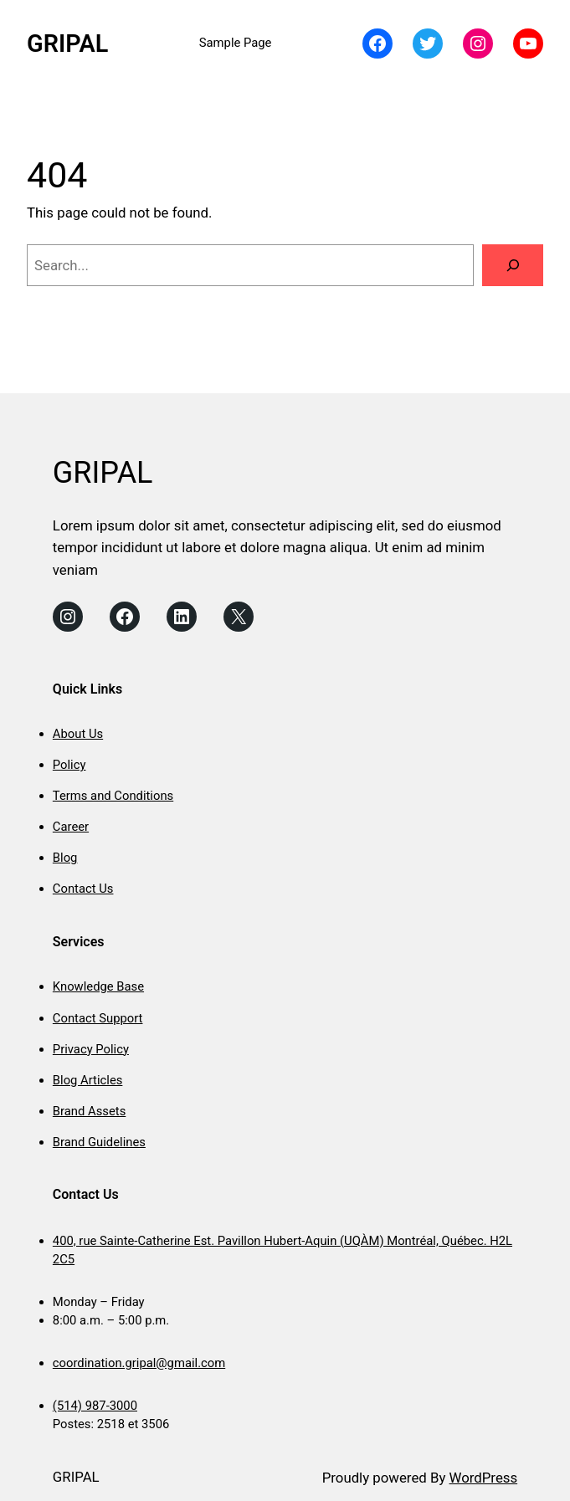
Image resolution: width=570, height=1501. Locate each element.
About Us (78, 733)
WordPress (483, 1477)
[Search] (512, 265)
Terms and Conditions (113, 795)
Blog (65, 857)
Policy (69, 764)
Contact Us (83, 888)
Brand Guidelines (99, 1142)
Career (71, 826)
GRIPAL (67, 43)
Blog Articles (88, 1080)
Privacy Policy (91, 1049)
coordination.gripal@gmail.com (139, 1362)
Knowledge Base (98, 986)
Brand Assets (89, 1111)
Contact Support (98, 1018)
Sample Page (235, 42)
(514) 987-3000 (95, 1405)
